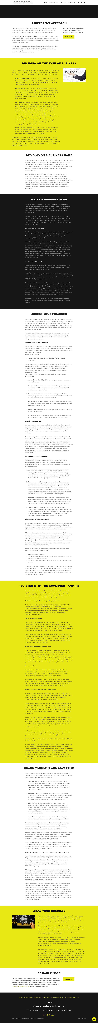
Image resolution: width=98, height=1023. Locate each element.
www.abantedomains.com (21, 986)
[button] (53, 2)
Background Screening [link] (66, 997)
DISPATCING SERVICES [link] (40, 997)
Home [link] (45, 2)
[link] (23, 2)
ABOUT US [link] (63, 2)
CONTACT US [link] (71, 2)
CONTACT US (68, 36)
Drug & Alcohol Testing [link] (53, 997)
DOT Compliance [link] (28, 997)
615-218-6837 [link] (49, 1014)
